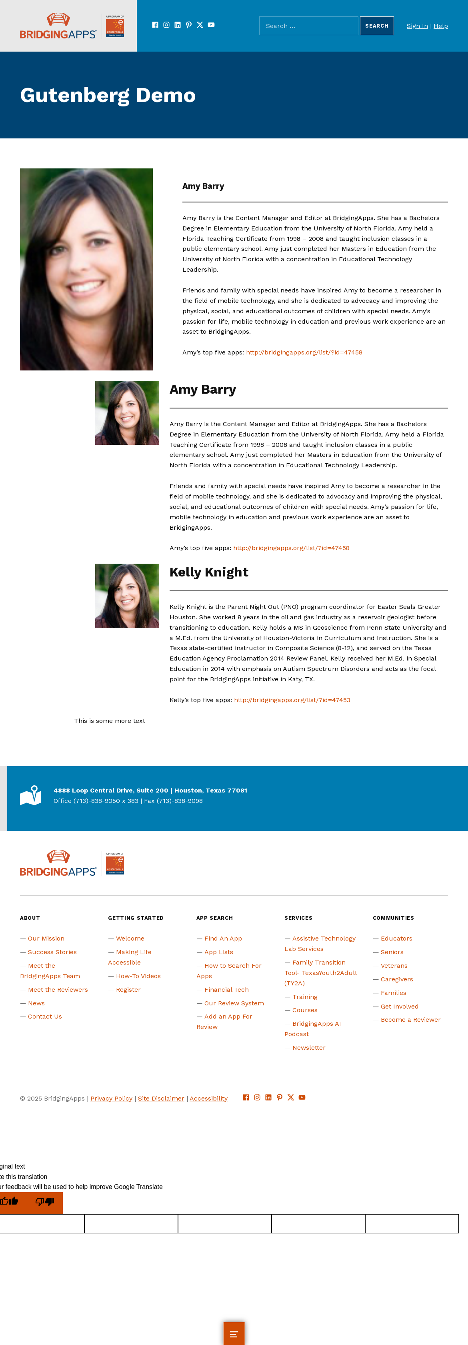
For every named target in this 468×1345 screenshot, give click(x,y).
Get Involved (400, 1006)
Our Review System (234, 1003)
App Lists (218, 952)
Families (393, 993)
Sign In (417, 26)
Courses (305, 1010)
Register (128, 989)
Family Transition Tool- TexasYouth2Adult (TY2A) (320, 973)
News (36, 1003)
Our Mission (46, 938)
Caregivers (397, 979)
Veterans (394, 965)
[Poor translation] (45, 1203)
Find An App (223, 938)
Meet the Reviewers (58, 989)
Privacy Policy (111, 1098)
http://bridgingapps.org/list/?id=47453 (292, 700)
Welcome (130, 938)
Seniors (392, 952)
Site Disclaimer (161, 1098)
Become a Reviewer (411, 1019)
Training (305, 997)
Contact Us (45, 1016)
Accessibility (209, 1098)
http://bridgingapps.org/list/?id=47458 (304, 352)
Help (441, 26)
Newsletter (309, 1047)
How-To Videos (138, 976)
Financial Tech (226, 989)
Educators (396, 938)
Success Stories (52, 952)
